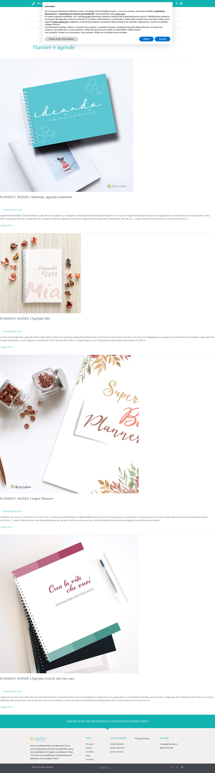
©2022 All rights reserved (42, 767)
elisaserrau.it (112, 767)
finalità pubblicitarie (60, 22)
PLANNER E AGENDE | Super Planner (27, 499)
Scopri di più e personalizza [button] (61, 39)
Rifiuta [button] (146, 39)
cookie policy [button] (120, 14)
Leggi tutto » (7, 225)
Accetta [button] (162, 39)
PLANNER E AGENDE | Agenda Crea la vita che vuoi (39, 679)
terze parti (86, 16)
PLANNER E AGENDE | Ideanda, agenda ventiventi (38, 197)
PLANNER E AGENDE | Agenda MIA (26, 319)
